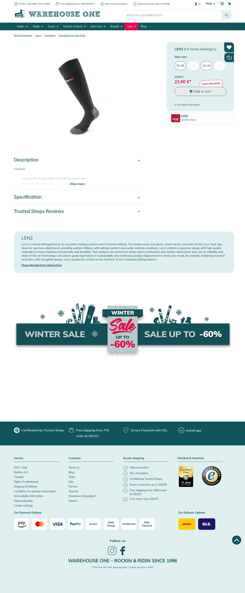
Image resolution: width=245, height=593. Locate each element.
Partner (73, 486)
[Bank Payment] (147, 523)
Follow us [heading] (118, 540)
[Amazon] (21, 523)
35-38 (180, 65)
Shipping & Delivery (25, 486)
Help (210, 3)
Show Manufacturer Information (42, 264)
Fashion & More (74, 26)
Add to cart (200, 91)
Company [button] (74, 457)
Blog (143, 26)
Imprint (72, 500)
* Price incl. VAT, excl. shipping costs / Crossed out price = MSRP (122, 566)
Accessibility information (28, 495)
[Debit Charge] (111, 523)
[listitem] (145, 467)
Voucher (73, 490)
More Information (191, 104)
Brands (116, 26)
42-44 (206, 65)
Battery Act (21, 471)
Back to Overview (23, 34)
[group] (39, 429)
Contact (19, 476)
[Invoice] (93, 523)
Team (71, 476)
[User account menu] (197, 3)
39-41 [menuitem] (193, 65)
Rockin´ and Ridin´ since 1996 (34, 3)
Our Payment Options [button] (27, 512)
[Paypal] (75, 523)
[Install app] (190, 430)
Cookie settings (23, 505)
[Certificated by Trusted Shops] (188, 478)
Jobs (71, 481)
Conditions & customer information (35, 490)
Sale (131, 26)
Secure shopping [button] (133, 457)
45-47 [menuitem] (219, 65)
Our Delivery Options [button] (191, 512)
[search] (172, 13)
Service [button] (18, 457)
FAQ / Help (20, 467)
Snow (53, 26)
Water (22, 26)
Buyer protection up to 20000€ (154, 3)
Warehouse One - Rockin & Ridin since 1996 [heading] (122, 560)
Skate (38, 26)
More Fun (98, 26)
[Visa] (57, 523)
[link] (112, 554)
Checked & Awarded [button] (191, 457)
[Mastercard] (39, 523)
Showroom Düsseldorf (82, 495)
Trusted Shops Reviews (39, 210)
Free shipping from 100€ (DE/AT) (77, 3)
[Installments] (129, 523)
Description (26, 159)
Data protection (23, 500)
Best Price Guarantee (116, 3)
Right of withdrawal (26, 481)
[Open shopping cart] (229, 4)
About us (74, 467)
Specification (28, 196)
